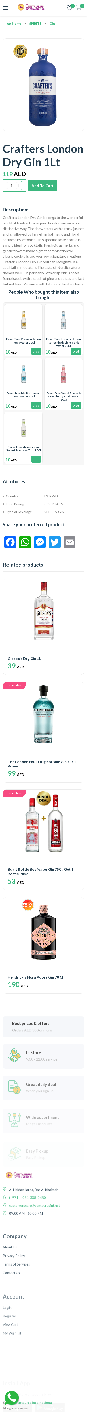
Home (14, 23)
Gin (52, 23)
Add (36, 351)
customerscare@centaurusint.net (34, 1239)
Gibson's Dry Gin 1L (24, 658)
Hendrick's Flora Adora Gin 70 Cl (35, 977)
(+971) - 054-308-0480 (27, 1232)
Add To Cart (43, 185)
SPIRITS (35, 23)
